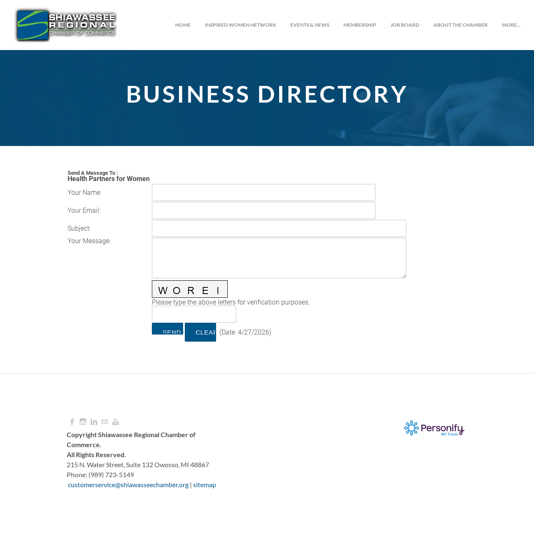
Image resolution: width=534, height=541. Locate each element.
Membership (359, 25)
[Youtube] (115, 422)
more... (511, 25)
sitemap (204, 484)
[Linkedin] (94, 422)
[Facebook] (72, 422)
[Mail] (104, 422)
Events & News (309, 25)
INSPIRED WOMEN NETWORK (240, 25)
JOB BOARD (404, 25)
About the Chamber (460, 25)
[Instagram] (83, 422)
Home (183, 25)
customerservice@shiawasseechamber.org (128, 484)
